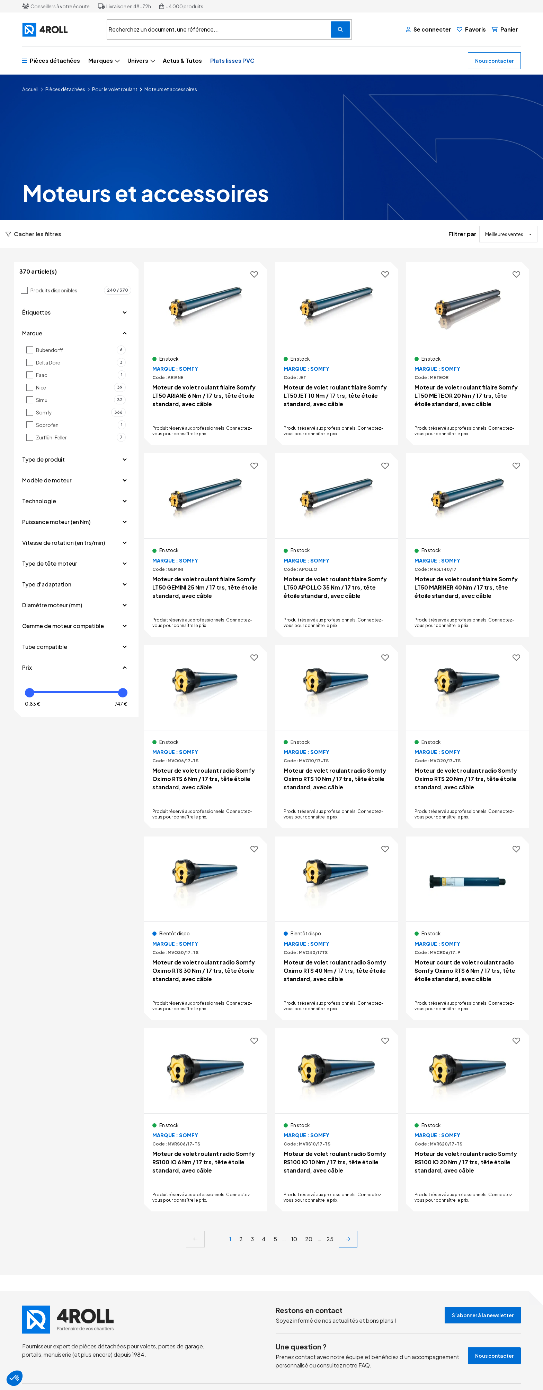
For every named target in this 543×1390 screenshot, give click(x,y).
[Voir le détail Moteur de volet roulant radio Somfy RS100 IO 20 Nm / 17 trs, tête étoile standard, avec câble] (467, 1120)
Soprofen (81, 424)
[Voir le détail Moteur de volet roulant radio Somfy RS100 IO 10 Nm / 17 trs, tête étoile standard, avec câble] (336, 1120)
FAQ (364, 1365)
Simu (81, 399)
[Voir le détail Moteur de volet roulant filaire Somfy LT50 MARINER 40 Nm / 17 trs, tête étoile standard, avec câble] (467, 545)
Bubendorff (81, 349)
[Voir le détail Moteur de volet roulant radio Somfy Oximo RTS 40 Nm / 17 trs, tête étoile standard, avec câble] (336, 928)
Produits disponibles (80, 290)
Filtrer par (462, 234)
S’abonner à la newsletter (483, 1315)
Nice (81, 387)
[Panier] (504, 29)
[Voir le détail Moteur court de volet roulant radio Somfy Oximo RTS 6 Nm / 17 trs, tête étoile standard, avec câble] (467, 928)
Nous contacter (494, 61)
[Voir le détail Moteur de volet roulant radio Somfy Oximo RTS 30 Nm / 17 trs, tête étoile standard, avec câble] (205, 928)
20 (308, 1239)
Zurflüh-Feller (81, 437)
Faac (81, 374)
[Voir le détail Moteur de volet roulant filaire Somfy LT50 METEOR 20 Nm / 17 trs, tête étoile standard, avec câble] (467, 353)
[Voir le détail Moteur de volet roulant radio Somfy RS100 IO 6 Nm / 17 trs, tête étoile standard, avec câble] (205, 1120)
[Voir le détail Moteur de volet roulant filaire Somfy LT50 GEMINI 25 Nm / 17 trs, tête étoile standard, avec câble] (205, 545)
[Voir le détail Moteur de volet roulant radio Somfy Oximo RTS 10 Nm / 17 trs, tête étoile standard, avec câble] (336, 737)
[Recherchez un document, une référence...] (340, 29)
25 (330, 1239)
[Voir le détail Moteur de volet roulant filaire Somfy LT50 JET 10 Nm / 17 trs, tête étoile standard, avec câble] (336, 353)
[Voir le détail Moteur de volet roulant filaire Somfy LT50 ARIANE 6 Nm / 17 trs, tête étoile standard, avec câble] (205, 353)
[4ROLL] (60, 30)
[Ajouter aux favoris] (254, 275)
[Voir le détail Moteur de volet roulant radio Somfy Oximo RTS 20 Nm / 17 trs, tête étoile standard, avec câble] (467, 737)
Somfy (81, 412)
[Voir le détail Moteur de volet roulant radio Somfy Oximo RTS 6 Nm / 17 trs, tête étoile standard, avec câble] (205, 737)
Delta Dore (81, 362)
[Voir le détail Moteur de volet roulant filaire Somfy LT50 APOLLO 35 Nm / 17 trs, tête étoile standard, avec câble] (336, 545)
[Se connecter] (428, 29)
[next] (348, 1239)
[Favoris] (471, 29)
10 (294, 1239)
